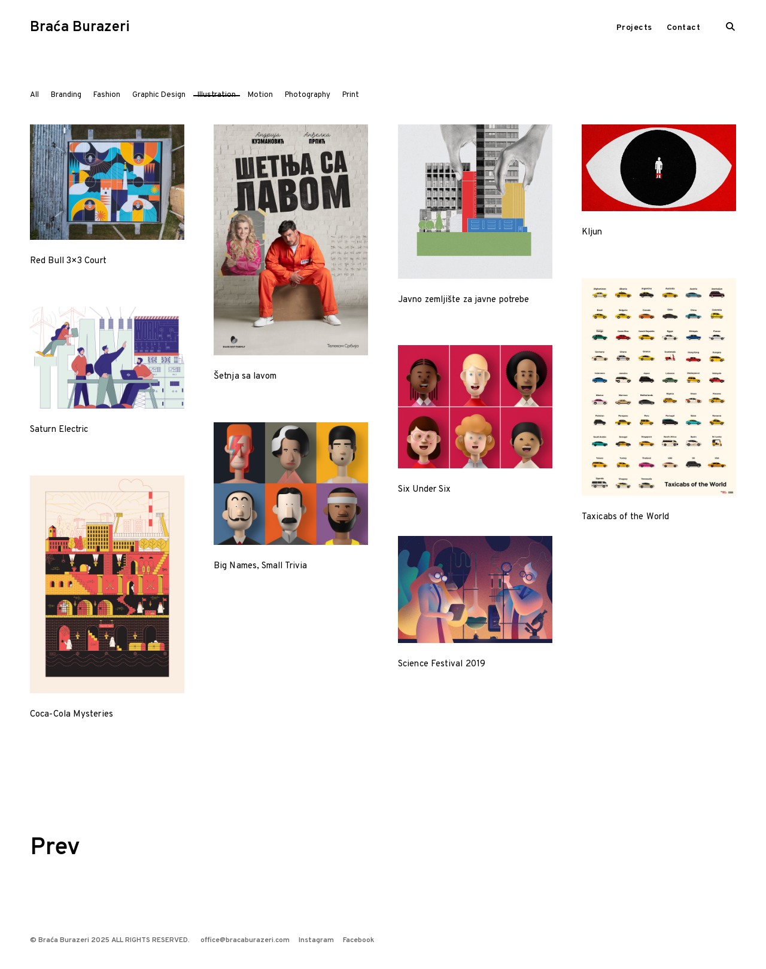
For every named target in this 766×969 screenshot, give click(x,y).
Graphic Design (159, 95)
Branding (66, 95)
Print (350, 95)
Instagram (316, 940)
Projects (634, 28)
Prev (55, 848)
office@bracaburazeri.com (245, 940)
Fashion (106, 95)
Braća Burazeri (80, 27)
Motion (260, 95)
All (34, 95)
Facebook (358, 940)
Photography (307, 95)
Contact (684, 28)
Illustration (216, 95)
